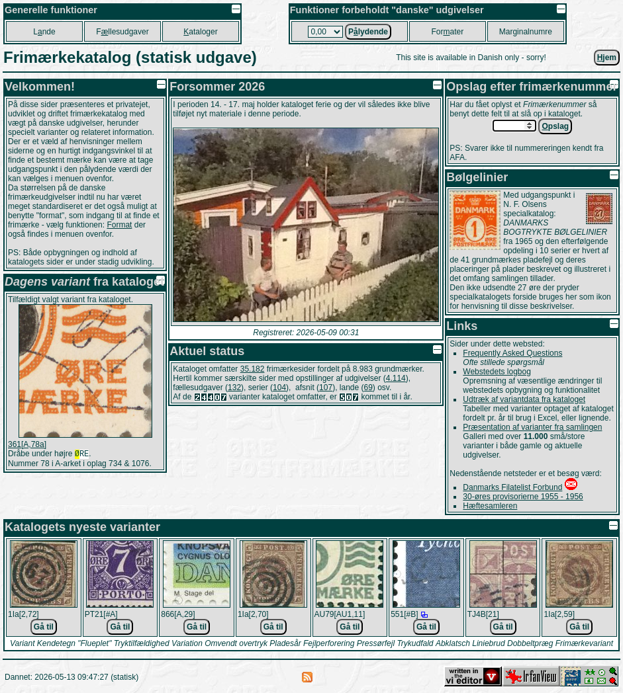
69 (368, 387)
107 (325, 387)
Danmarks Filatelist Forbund (512, 487)
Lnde (44, 31)
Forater (447, 31)
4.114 (396, 378)
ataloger (200, 31)
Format (119, 224)
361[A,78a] (27, 444)
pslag (555, 126)
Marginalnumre (525, 31)
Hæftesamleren (490, 505)
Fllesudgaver (122, 31)
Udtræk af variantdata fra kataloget (524, 399)
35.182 (252, 369)
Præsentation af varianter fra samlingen (532, 427)
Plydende (368, 31)
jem (606, 57)
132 (234, 387)
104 (279, 387)
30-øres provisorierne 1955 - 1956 (523, 496)
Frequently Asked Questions (512, 353)
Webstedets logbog (497, 371)
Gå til (44, 627)
